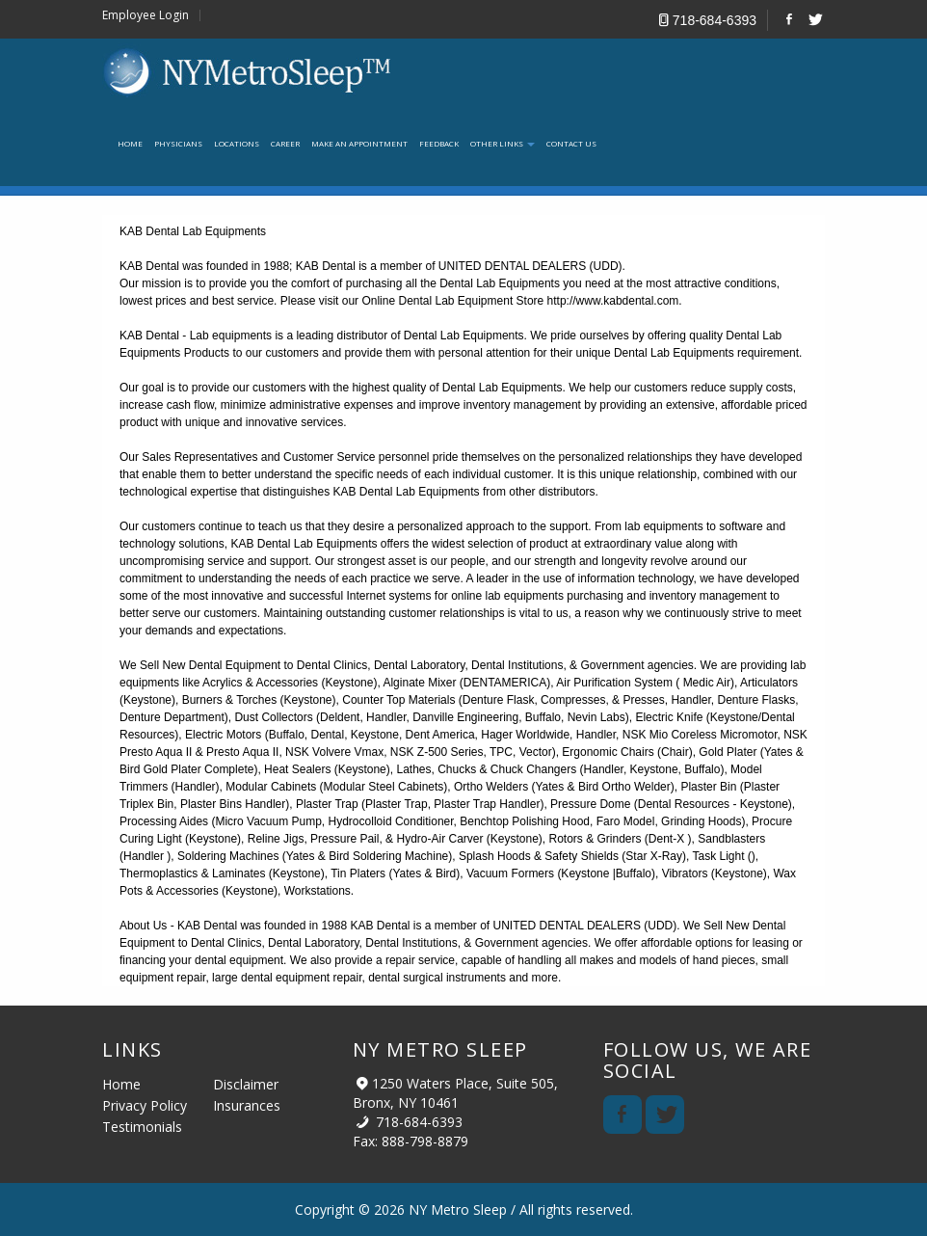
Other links (502, 143)
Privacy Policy (144, 1105)
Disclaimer (245, 1084)
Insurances (246, 1105)
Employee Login (145, 15)
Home (121, 1084)
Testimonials (142, 1126)
